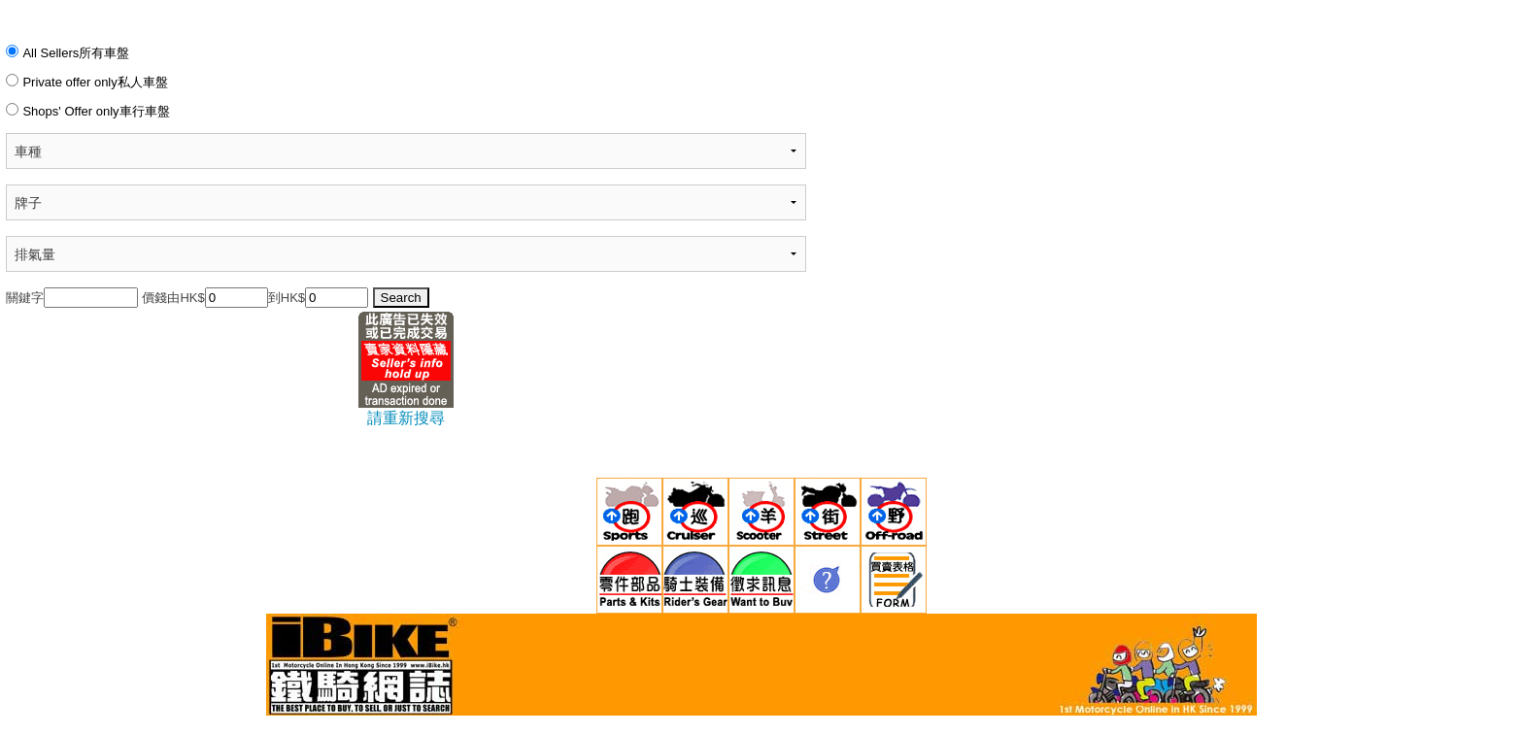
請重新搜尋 (406, 418)
